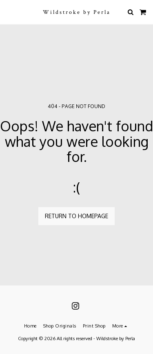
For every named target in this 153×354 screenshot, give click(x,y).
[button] (9, 12)
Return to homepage (76, 215)
